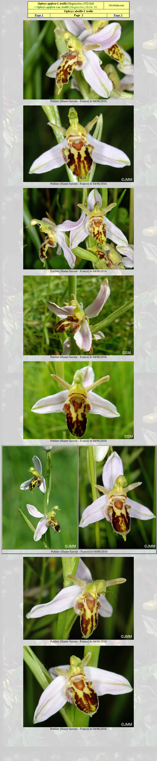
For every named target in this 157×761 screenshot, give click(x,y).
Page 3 (118, 15)
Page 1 (39, 15)
